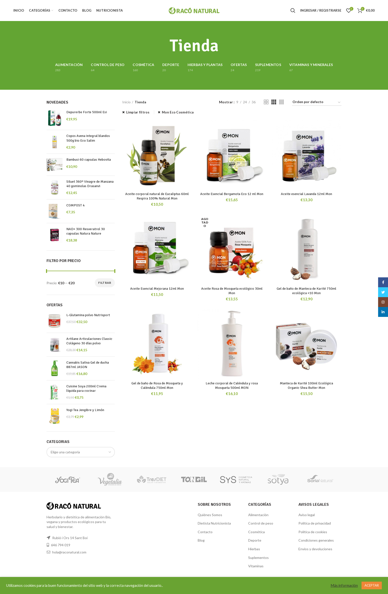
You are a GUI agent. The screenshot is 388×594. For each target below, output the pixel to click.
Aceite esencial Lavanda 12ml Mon (306, 194)
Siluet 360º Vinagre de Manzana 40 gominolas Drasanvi (90, 183)
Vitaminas (256, 566)
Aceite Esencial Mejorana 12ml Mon (157, 288)
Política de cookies (312, 532)
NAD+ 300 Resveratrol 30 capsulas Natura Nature (85, 231)
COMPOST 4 (75, 205)
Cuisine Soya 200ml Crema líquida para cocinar (86, 388)
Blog (201, 540)
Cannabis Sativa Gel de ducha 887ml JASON (87, 364)
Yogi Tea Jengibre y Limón (85, 410)
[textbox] (65, 452)
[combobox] (81, 452)
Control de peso (260, 523)
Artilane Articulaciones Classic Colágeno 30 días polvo (89, 341)
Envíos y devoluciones (315, 549)
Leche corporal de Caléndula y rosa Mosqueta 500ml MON (232, 385)
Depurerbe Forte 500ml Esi (86, 112)
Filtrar (104, 283)
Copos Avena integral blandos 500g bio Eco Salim (88, 138)
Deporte (254, 540)
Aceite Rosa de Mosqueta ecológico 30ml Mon (232, 290)
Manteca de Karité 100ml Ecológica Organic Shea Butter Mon (306, 385)
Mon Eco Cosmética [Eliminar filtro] (178, 112)
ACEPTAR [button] (371, 585)
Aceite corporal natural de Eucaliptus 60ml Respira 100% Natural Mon (157, 196)
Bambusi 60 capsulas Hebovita (88, 159)
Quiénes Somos (210, 515)
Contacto (205, 532)
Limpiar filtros (138, 112)
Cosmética (256, 532)
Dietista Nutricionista (214, 523)
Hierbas (254, 549)
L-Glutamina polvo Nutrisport (88, 315)
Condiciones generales (316, 540)
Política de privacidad (314, 523)
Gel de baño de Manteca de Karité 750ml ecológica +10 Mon (306, 290)
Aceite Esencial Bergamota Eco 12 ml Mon (231, 194)
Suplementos (258, 557)
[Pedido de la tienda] (316, 103)
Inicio (126, 102)
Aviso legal (306, 515)
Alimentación (258, 515)
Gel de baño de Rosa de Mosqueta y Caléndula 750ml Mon (157, 385)
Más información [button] (344, 585)
